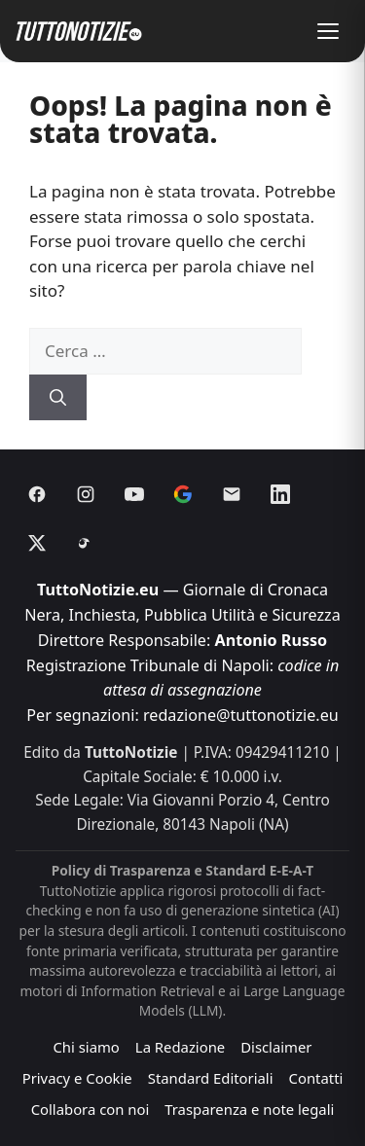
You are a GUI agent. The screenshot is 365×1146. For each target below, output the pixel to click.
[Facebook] (37, 494)
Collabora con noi (90, 1109)
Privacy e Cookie (77, 1078)
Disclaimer (275, 1046)
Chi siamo (86, 1046)
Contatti (316, 1078)
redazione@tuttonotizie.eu (241, 715)
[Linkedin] (280, 494)
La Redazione (180, 1046)
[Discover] (183, 494)
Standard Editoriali (211, 1078)
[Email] (231, 494)
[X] (37, 542)
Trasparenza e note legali (249, 1109)
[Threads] (85, 542)
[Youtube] (134, 494)
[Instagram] (85, 494)
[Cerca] (58, 398)
